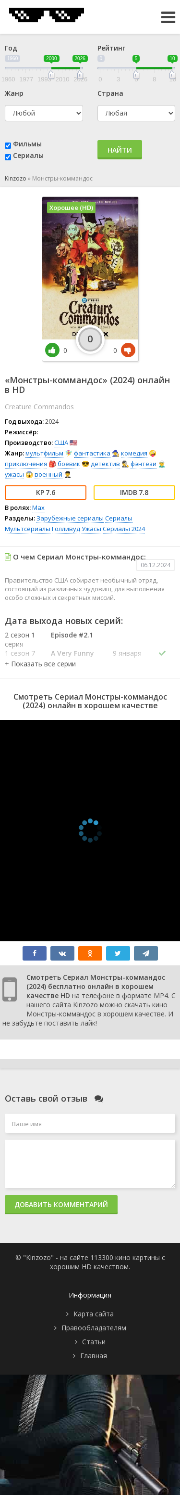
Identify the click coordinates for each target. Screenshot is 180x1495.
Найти (120, 150)
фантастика (92, 453)
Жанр (14, 93)
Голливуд (66, 528)
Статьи (94, 1341)
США (61, 442)
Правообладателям (93, 1327)
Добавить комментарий (61, 1204)
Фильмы (27, 143)
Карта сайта (93, 1313)
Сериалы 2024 (124, 528)
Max (38, 507)
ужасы (14, 474)
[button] (40, 663)
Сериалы (28, 155)
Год (11, 47)
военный (48, 474)
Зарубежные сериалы (70, 518)
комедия (134, 453)
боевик (69, 463)
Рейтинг (111, 47)
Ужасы (91, 528)
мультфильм (44, 453)
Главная (93, 1355)
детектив (105, 463)
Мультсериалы (27, 528)
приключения (26, 463)
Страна (110, 93)
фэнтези (143, 463)
